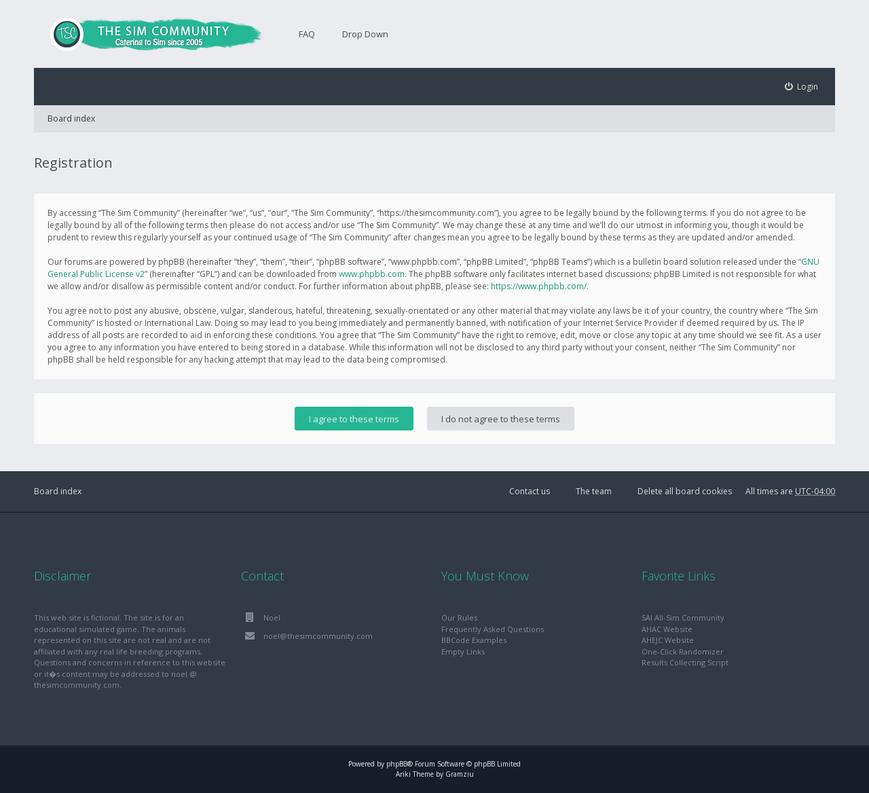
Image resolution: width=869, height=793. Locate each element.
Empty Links (463, 651)
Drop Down (365, 34)
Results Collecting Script (685, 662)
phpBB (396, 764)
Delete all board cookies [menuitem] (684, 491)
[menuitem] (801, 86)
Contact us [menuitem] (529, 491)
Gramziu (459, 774)
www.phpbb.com (372, 274)
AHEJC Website (668, 640)
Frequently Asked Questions (492, 629)
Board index (71, 118)
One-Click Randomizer (683, 651)
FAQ (307, 34)
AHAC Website (667, 629)
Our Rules (459, 617)
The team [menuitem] (594, 491)
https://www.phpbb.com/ (539, 286)
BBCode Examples (473, 640)
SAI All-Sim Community (683, 617)
